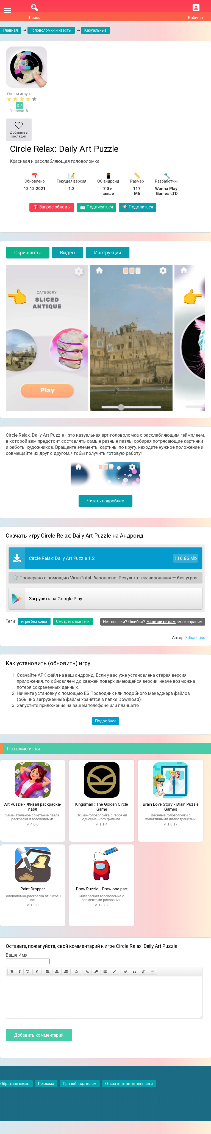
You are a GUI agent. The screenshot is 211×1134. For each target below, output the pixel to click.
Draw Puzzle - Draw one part (101, 889)
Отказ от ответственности (129, 1092)
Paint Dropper (33, 889)
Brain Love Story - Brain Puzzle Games (171, 806)
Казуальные (95, 30)
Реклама (46, 1092)
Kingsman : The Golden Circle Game (101, 806)
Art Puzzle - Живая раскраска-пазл (33, 806)
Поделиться (137, 207)
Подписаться (96, 207)
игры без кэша (34, 621)
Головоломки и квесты (51, 30)
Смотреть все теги (73, 621)
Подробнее (105, 721)
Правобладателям (79, 1092)
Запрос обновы (52, 207)
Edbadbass (195, 637)
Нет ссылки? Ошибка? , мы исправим (152, 621)
